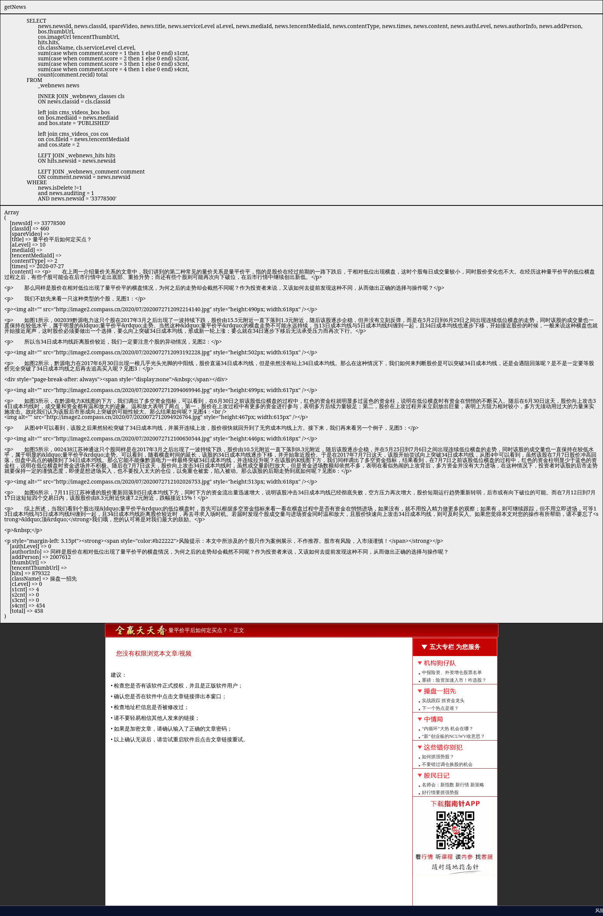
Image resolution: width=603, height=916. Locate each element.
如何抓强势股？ (438, 756)
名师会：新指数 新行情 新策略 (453, 785)
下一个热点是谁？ (440, 708)
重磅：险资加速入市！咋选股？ (454, 680)
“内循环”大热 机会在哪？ (447, 728)
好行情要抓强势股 (440, 792)
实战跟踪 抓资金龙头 (443, 700)
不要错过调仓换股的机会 (447, 764)
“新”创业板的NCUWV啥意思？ (453, 736)
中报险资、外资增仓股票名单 (452, 672)
